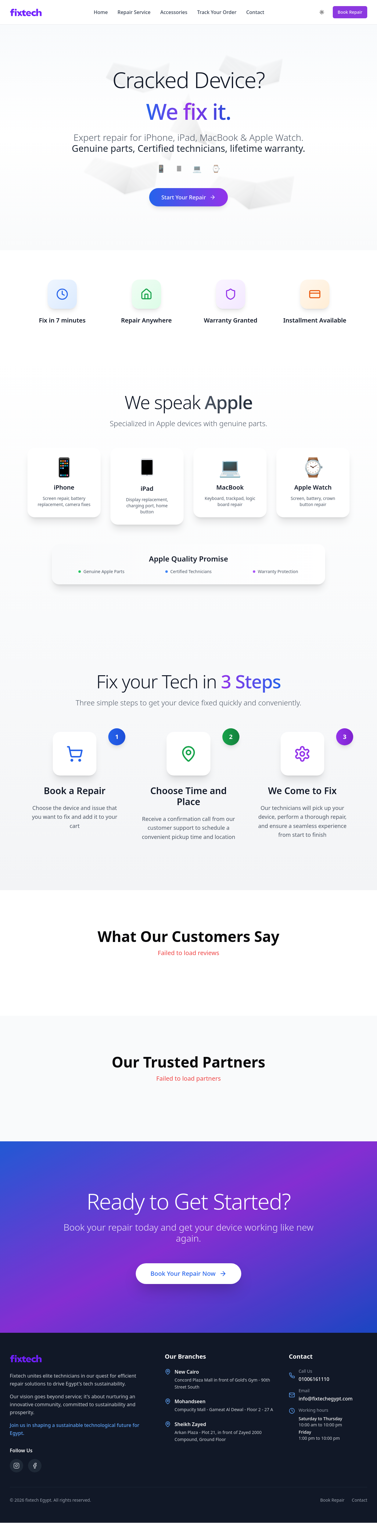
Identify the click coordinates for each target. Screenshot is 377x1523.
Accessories (174, 12)
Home (101, 12)
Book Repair (350, 12)
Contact (255, 12)
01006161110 (314, 1379)
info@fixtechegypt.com (326, 1399)
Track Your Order (216, 12)
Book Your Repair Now (188, 1274)
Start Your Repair (188, 197)
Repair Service (133, 12)
